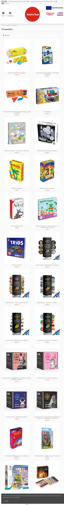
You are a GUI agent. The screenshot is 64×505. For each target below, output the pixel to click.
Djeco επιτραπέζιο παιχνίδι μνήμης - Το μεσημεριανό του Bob (47, 226)
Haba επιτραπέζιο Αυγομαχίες (17, 72)
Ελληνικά (5, 3)
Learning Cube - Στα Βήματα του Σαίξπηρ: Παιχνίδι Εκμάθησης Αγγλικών (16, 378)
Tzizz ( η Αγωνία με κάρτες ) (47, 188)
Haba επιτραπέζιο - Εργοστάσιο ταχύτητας (16, 150)
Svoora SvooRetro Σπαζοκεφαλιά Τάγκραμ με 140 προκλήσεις (16, 112)
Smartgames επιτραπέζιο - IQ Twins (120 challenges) (47, 73)
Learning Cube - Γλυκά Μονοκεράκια (47, 378)
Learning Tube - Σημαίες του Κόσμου (47, 340)
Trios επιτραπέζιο (17, 265)
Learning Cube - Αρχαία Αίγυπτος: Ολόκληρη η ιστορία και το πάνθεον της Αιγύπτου (47, 417)
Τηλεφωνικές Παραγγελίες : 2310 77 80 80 (19, 1)
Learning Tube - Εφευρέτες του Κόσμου (16, 340)
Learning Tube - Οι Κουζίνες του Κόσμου (16, 302)
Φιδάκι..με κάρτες (17, 188)
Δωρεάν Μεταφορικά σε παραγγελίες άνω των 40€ (44, 1)
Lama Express (47, 111)
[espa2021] (54, 11)
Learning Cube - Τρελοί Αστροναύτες (16, 416)
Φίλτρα (6, 35)
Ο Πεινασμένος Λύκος (17, 226)
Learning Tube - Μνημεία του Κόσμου (47, 302)
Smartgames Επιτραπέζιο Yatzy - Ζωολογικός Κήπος (47, 456)
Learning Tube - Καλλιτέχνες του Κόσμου (47, 265)
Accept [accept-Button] (6, 501)
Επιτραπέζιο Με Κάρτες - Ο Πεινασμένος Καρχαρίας (17, 456)
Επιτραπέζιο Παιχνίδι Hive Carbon (47, 150)
